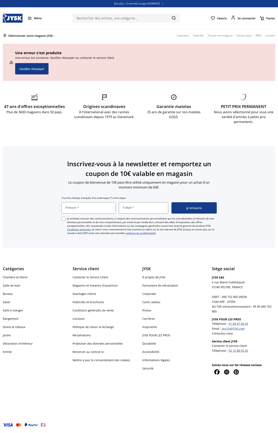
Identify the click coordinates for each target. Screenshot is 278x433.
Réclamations (82, 335)
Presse (146, 310)
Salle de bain (11, 285)
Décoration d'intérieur (18, 343)
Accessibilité (150, 352)
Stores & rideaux (14, 327)
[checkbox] (63, 219)
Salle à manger (13, 310)
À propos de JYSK (153, 277)
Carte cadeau (151, 302)
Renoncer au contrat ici (88, 352)
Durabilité (149, 343)
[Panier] (267, 18)
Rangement (10, 319)
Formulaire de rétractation (160, 285)
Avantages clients (84, 294)
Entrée (7, 352)
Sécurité (147, 368)
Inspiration (149, 327)
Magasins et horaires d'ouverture (95, 285)
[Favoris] (218, 18)
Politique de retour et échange (93, 327)
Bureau (8, 294)
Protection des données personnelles (98, 343)
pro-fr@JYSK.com (233, 328)
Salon (6, 302)
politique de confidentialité (141, 233)
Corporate (149, 294)
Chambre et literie (15, 277)
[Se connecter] (243, 18)
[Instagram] (226, 372)
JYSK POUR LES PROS (156, 335)
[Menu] (34, 18)
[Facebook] (217, 372)
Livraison (79, 319)
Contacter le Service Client (90, 277)
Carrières (148, 319)
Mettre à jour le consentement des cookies (101, 360)
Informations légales (156, 360)
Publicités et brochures (88, 302)
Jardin (7, 335)
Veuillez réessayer (31, 69)
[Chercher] (173, 18)
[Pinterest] (236, 372)
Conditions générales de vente (93, 310)
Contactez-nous (222, 333)
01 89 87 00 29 (238, 324)
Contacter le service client (229, 346)
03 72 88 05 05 (238, 351)
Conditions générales (79, 229)
